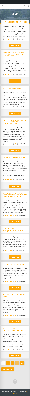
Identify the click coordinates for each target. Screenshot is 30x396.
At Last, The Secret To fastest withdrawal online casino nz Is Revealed (14, 230)
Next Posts (7, 369)
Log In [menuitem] (2, 2)
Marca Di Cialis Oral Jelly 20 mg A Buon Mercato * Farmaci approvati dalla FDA (14, 122)
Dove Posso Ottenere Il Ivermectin (15, 22)
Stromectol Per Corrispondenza (14, 157)
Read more (15, 45)
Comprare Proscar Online (12, 88)
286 (22, 363)
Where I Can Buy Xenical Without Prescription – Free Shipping (14, 329)
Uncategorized (8, 39)
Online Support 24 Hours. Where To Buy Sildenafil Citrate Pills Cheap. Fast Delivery (14, 54)
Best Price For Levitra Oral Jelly (14, 264)
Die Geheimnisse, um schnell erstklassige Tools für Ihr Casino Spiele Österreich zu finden (15, 194)
